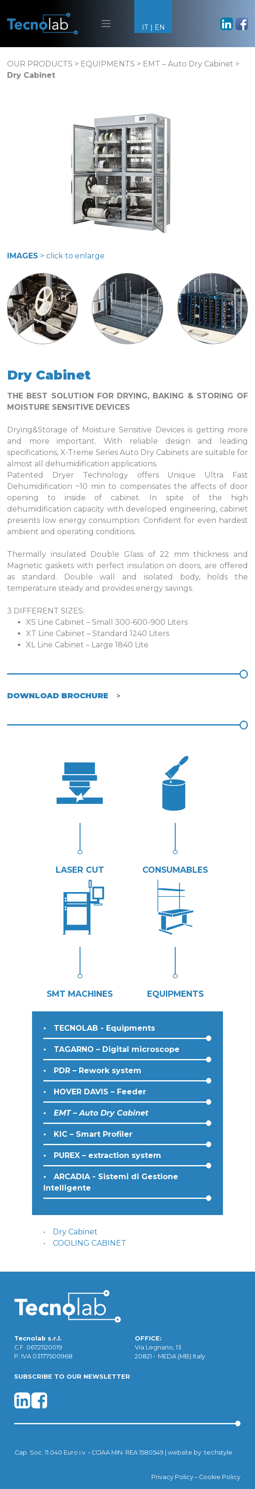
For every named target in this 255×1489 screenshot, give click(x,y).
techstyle (218, 1452)
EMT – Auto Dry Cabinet (188, 63)
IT (145, 27)
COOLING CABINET (89, 1243)
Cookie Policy (219, 1477)
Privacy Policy (172, 1477)
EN (160, 27)
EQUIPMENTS (108, 63)
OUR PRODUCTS (40, 63)
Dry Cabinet (75, 1231)
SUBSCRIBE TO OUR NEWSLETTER (72, 1376)
